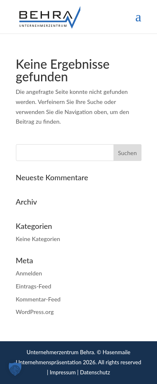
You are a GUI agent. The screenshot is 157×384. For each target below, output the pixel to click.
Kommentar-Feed (38, 299)
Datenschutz (95, 372)
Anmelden (29, 273)
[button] (15, 369)
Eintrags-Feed (33, 286)
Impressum (63, 372)
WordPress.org (35, 311)
